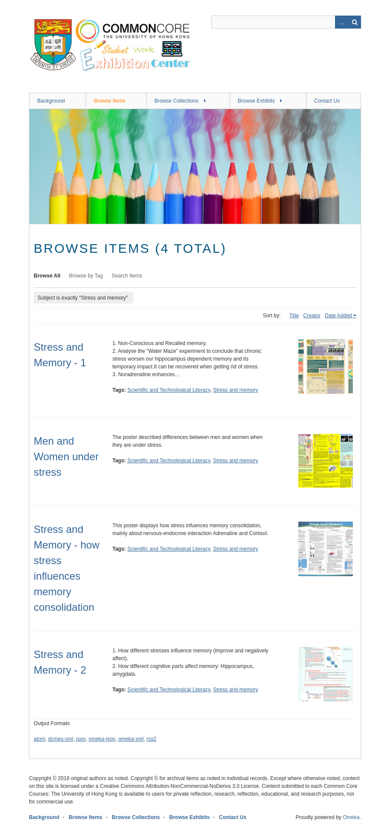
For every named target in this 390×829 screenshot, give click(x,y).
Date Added (338, 316)
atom (39, 739)
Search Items (127, 276)
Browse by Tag (86, 276)
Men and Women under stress (66, 456)
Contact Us (327, 101)
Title (294, 316)
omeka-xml (131, 739)
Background (51, 101)
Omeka (351, 817)
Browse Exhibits (256, 101)
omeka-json (102, 739)
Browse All (47, 276)
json (81, 739)
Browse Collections (176, 101)
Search (354, 22)
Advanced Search (341, 22)
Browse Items (109, 101)
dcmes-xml (60, 739)
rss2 (152, 739)
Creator (311, 316)
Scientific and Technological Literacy (168, 390)
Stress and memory (235, 390)
